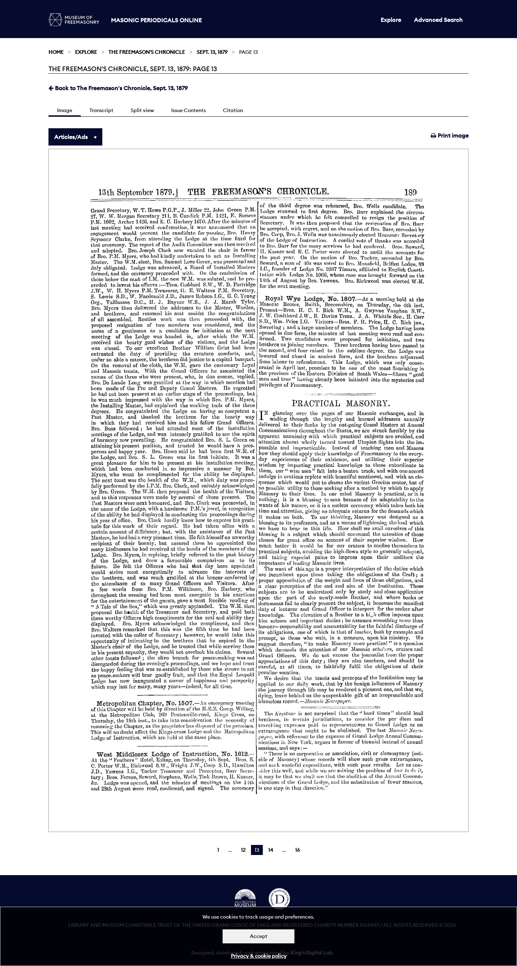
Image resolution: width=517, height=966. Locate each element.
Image (64, 110)
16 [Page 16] (297, 850)
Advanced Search (438, 19)
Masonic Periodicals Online (156, 20)
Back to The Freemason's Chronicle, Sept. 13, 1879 (118, 88)
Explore (391, 19)
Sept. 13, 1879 (212, 52)
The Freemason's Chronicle (146, 52)
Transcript (101, 110)
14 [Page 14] (270, 850)
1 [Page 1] (218, 850)
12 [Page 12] (243, 850)
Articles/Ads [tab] (71, 136)
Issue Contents (188, 110)
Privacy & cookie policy (259, 956)
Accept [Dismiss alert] (258, 936)
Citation (233, 110)
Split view (142, 110)
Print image (450, 135)
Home (56, 52)
